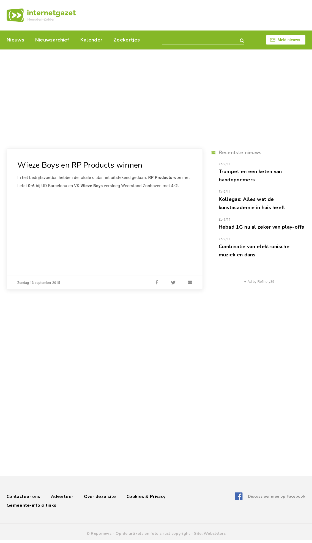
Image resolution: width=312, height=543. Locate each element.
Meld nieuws (289, 40)
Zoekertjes (126, 40)
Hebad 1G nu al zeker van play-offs (261, 227)
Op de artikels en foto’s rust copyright (153, 533)
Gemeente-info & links (31, 505)
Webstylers (215, 533)
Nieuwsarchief (52, 40)
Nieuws (15, 40)
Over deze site (100, 497)
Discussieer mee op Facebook (276, 496)
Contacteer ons (23, 497)
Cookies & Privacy (146, 497)
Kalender (91, 40)
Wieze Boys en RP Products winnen (80, 165)
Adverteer (62, 497)
